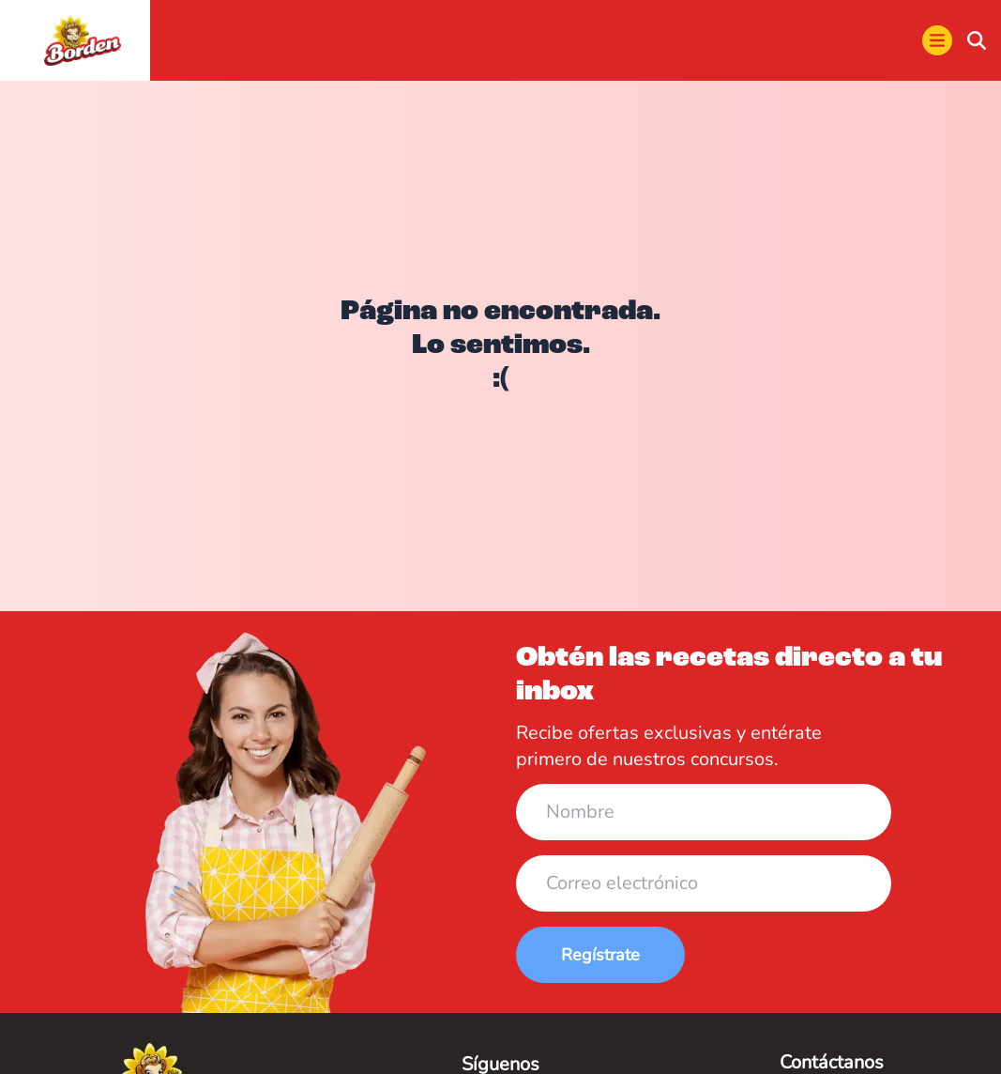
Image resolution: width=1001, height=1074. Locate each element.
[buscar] (976, 40)
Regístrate (600, 955)
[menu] (937, 40)
